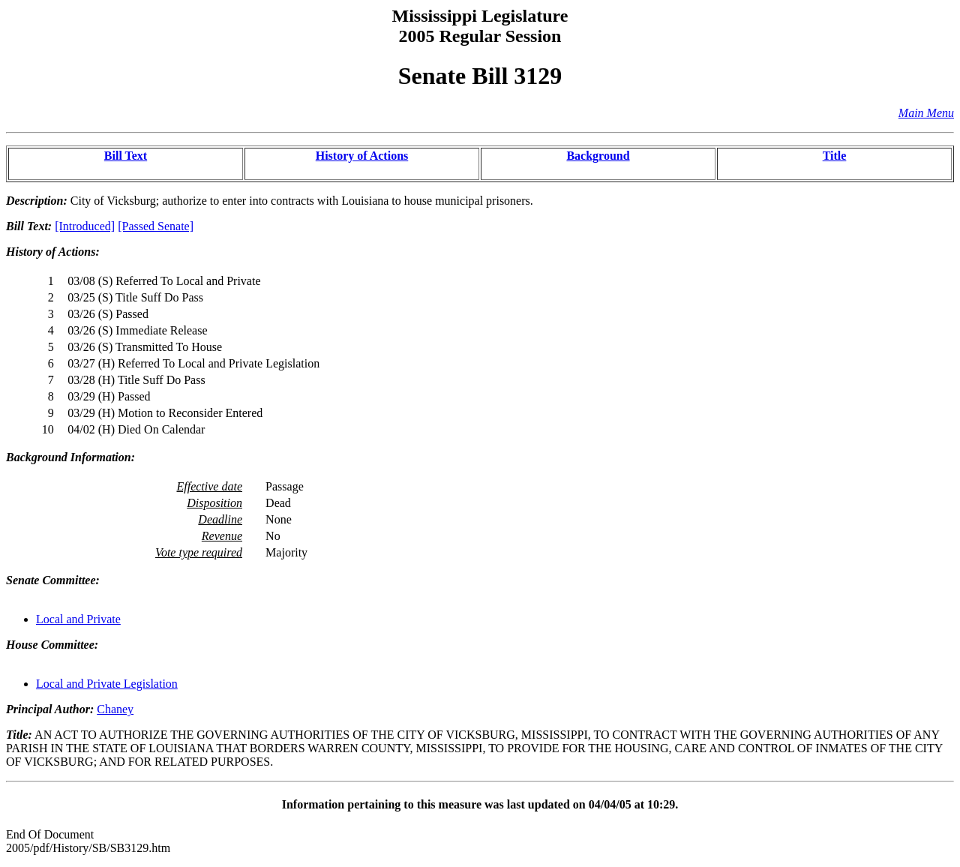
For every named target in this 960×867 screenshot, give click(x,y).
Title (835, 155)
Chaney (115, 709)
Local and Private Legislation (107, 683)
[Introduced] (85, 226)
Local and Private (78, 619)
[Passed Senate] (156, 226)
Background (597, 155)
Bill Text (125, 155)
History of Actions (362, 155)
